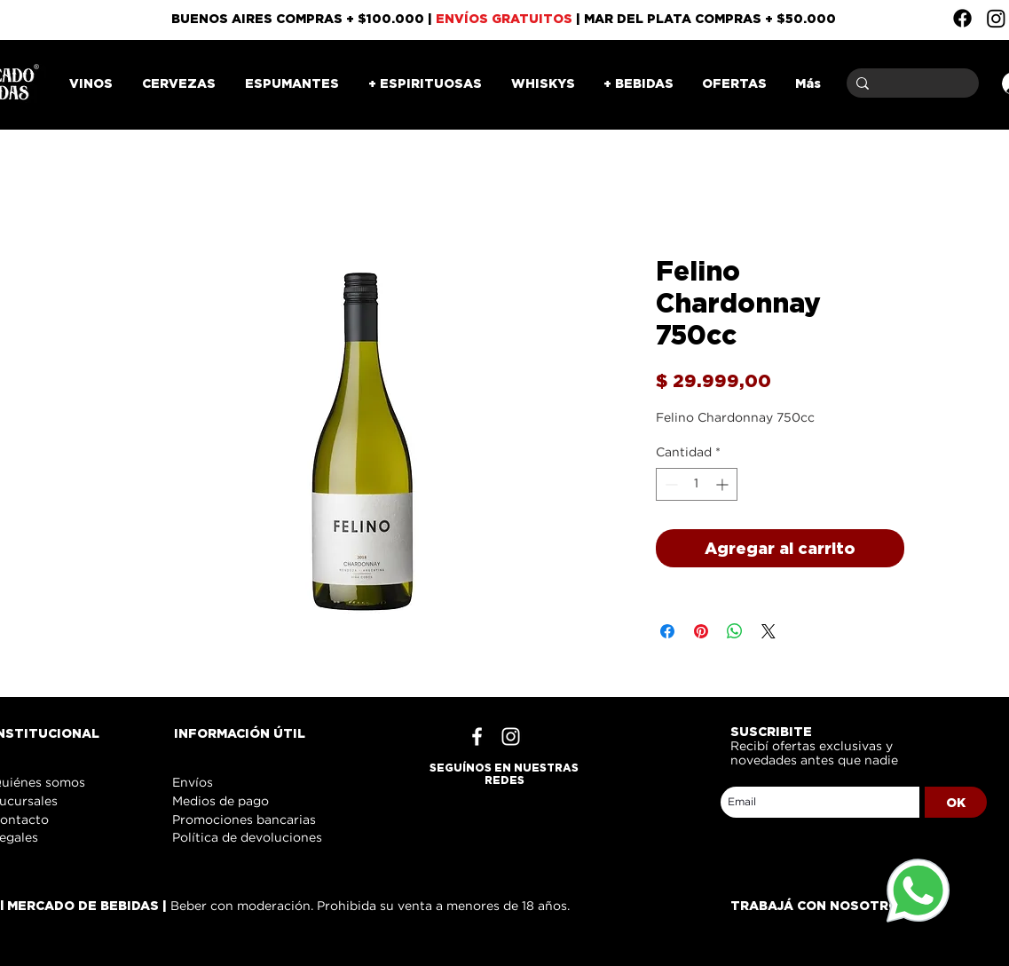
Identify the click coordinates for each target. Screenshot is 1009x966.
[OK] (956, 802)
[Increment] (724, 484)
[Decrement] (669, 484)
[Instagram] (996, 18)
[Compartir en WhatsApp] (734, 631)
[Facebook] (962, 18)
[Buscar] (910, 83)
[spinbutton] (697, 484)
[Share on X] (768, 631)
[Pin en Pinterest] (701, 631)
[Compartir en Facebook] (667, 631)
